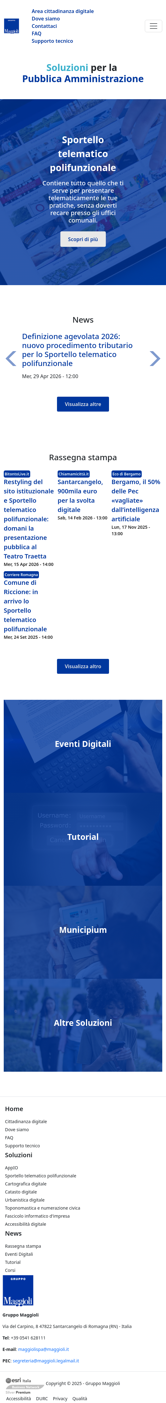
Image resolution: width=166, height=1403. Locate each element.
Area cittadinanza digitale (63, 11)
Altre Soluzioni (83, 1022)
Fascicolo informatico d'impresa (37, 1216)
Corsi (10, 1270)
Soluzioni (18, 1155)
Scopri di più (83, 239)
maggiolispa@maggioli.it (43, 1349)
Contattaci (44, 26)
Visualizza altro (83, 666)
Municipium (83, 929)
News (13, 1233)
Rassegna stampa (23, 1246)
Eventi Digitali (83, 743)
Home (14, 1109)
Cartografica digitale (25, 1184)
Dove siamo (46, 18)
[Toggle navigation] (153, 26)
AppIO (11, 1168)
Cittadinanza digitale (26, 1121)
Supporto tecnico (52, 41)
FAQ (36, 33)
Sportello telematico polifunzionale (40, 1176)
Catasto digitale (21, 1192)
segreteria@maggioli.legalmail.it (46, 1361)
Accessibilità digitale (25, 1224)
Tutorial (83, 836)
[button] (13, 358)
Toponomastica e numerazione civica (42, 1208)
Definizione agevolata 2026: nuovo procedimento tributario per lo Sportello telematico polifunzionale (77, 349)
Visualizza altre (83, 404)
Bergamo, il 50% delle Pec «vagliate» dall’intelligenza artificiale (135, 500)
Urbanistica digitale (25, 1200)
